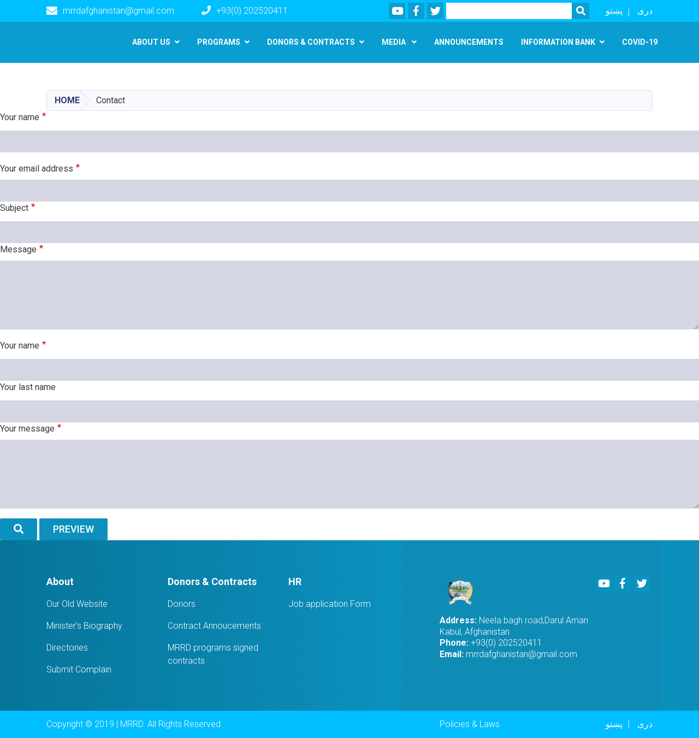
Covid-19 (639, 42)
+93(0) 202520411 (245, 10)
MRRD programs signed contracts (213, 654)
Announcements (468, 42)
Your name (19, 117)
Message (18, 249)
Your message (27, 428)
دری (645, 10)
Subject (14, 208)
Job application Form (329, 604)
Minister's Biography (84, 626)
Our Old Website (77, 604)
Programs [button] (218, 42)
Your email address (36, 168)
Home (67, 100)
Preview (73, 529)
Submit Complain (78, 669)
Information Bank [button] (558, 42)
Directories (67, 647)
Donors (182, 604)
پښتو (614, 10)
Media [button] (394, 42)
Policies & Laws (470, 724)
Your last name (28, 387)
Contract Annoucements (214, 626)
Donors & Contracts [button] (311, 42)
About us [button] (151, 42)
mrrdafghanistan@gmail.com (110, 10)
